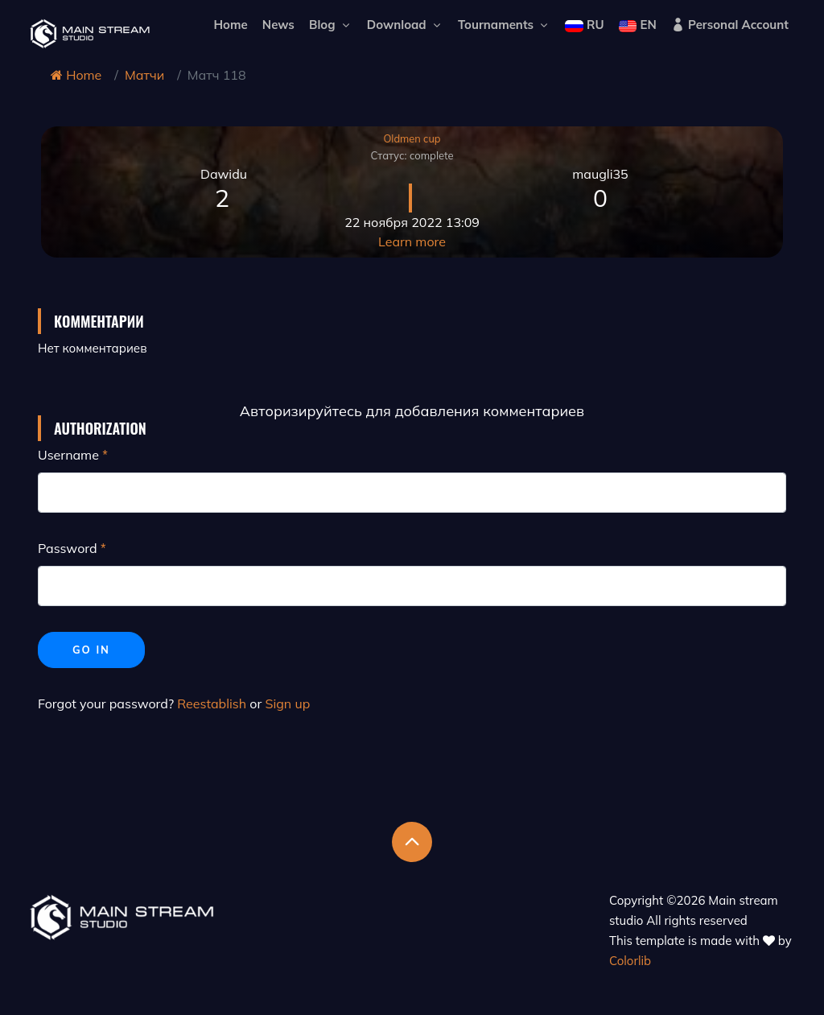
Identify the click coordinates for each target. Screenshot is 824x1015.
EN (638, 24)
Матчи (144, 75)
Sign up (287, 703)
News (278, 24)
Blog (330, 24)
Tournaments (504, 24)
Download (405, 24)
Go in (91, 649)
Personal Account (730, 24)
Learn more (412, 241)
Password (67, 548)
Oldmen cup (411, 138)
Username (68, 455)
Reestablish (211, 703)
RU (584, 24)
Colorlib (630, 960)
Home (230, 24)
